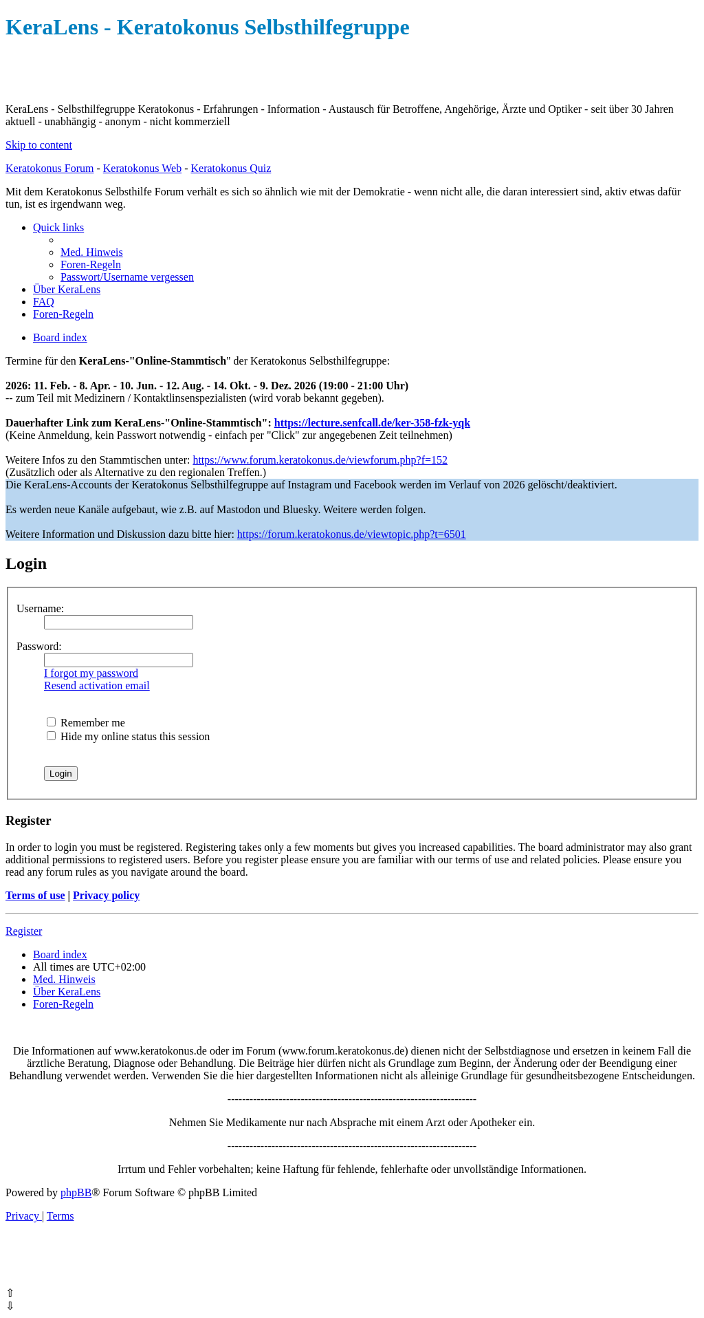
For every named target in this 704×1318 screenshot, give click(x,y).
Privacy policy (106, 895)
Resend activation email (97, 685)
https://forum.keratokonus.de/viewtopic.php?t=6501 (351, 534)
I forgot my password (91, 673)
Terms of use (35, 895)
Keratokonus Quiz (230, 168)
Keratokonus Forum (50, 168)
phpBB (75, 1192)
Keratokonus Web (142, 168)
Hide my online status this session (128, 736)
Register (24, 931)
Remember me (86, 722)
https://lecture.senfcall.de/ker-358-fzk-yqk (372, 423)
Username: (40, 608)
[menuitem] (91, 252)
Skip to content (39, 145)
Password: (39, 646)
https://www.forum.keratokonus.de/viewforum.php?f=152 (320, 460)
